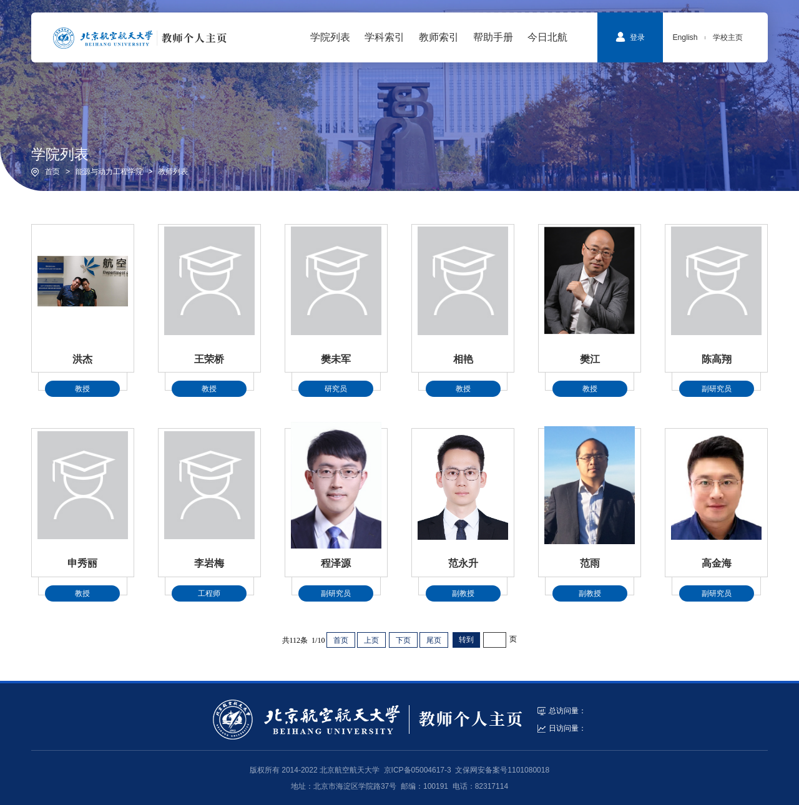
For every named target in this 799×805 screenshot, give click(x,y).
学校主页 (728, 37)
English (684, 37)
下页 (403, 640)
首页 (52, 171)
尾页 (433, 640)
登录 (630, 37)
